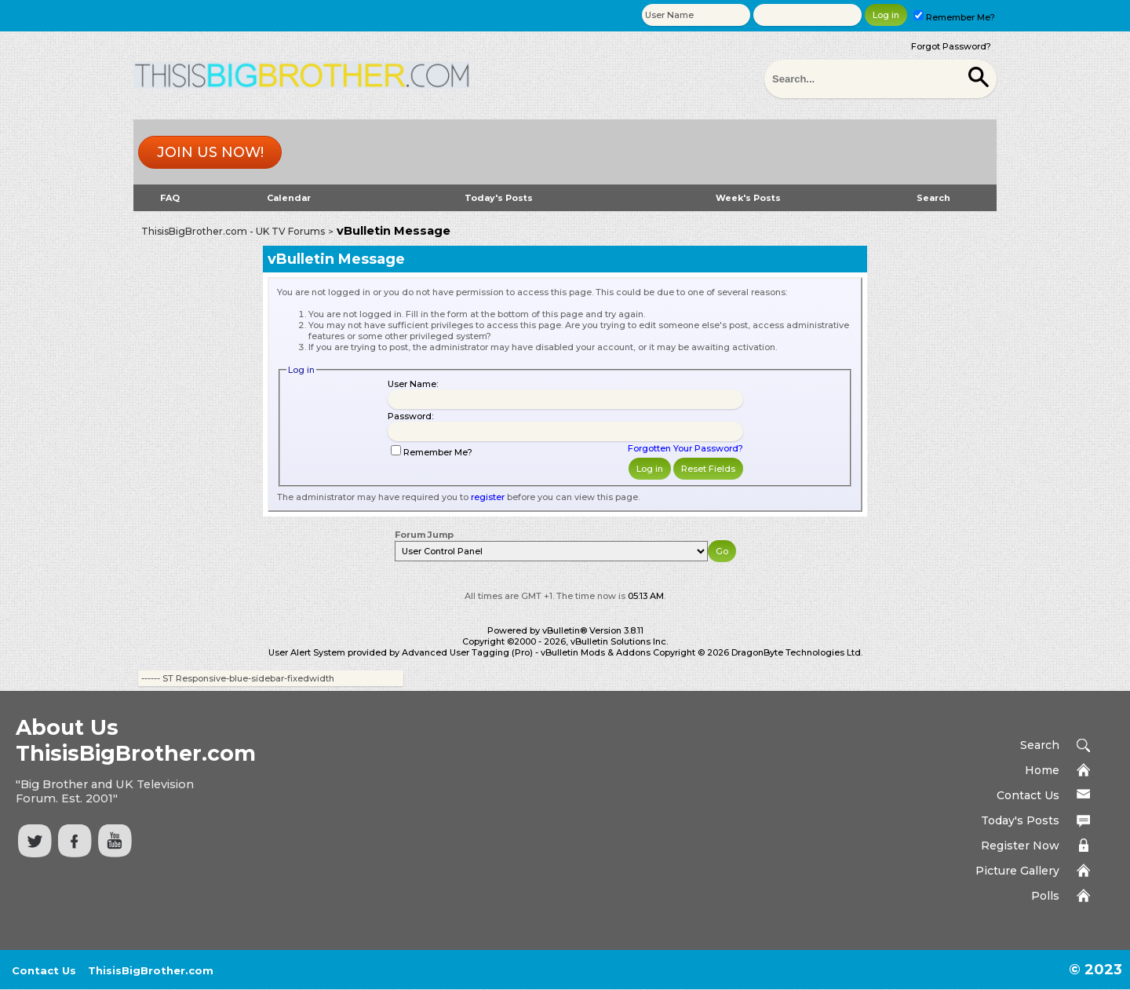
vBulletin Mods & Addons (596, 652)
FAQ (170, 197)
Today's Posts (499, 197)
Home (1042, 770)
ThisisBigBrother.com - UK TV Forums (233, 231)
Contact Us (1028, 795)
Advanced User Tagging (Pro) (467, 652)
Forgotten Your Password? (685, 448)
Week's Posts (748, 197)
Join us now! (210, 152)
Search (933, 197)
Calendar (289, 197)
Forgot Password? (951, 46)
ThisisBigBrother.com (150, 970)
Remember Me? (954, 17)
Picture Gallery (1017, 871)
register (488, 496)
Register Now (1020, 845)
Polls (1045, 896)
